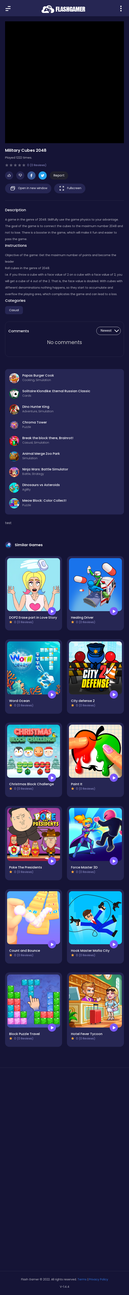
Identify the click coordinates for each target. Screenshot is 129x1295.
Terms (82, 1279)
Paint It (76, 784)
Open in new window (28, 188)
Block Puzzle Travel (24, 1034)
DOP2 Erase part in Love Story (33, 617)
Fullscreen (69, 188)
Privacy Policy (98, 1279)
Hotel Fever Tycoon (86, 1034)
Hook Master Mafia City (90, 950)
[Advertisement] (64, 1109)
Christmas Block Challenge (31, 784)
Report (58, 175)
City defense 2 (83, 700)
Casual (14, 310)
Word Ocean (19, 700)
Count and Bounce (24, 950)
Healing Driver (82, 617)
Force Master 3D (84, 867)
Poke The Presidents (25, 867)
